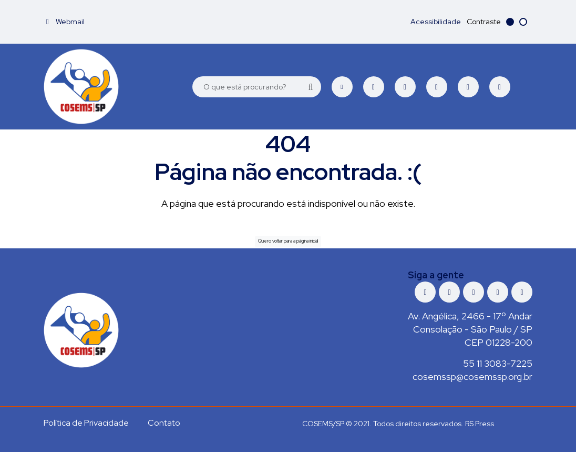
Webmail (65, 21)
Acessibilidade (435, 21)
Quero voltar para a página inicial (288, 241)
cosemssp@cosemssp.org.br (472, 376)
